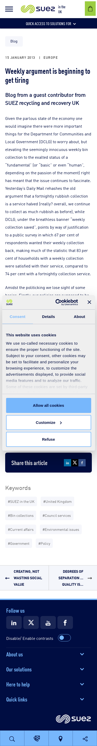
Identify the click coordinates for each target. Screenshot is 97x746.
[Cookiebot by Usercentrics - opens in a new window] (58, 302)
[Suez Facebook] (65, 622)
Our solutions (19, 669)
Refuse (48, 439)
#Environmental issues (60, 529)
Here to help (18, 684)
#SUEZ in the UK (21, 501)
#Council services (56, 515)
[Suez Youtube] (48, 622)
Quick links (16, 699)
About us (14, 654)
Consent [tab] (17, 316)
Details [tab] (48, 316)
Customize (49, 422)
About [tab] (79, 316)
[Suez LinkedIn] (14, 622)
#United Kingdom (57, 501)
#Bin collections (21, 515)
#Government (18, 543)
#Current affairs (21, 529)
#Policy (44, 543)
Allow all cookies (48, 405)
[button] (9, 9)
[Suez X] (31, 622)
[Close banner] (89, 302)
